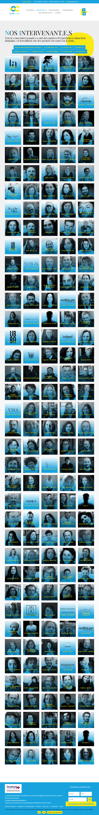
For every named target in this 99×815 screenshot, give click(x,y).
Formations (30, 10)
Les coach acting (66, 51)
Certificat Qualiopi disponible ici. (16, 800)
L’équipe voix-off (38, 51)
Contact (57, 13)
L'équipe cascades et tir (21, 51)
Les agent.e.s (79, 47)
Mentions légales (10, 806)
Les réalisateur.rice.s (51, 47)
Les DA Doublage (52, 51)
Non (44, 812)
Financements (68, 10)
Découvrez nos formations (81, 803)
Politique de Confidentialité (25, 806)
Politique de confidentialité (55, 812)
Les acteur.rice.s (66, 47)
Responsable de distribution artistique (28, 47)
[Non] (97, 811)
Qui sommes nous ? (46, 13)
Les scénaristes (80, 51)
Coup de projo (54, 10)
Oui (39, 812)
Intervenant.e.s (41, 10)
